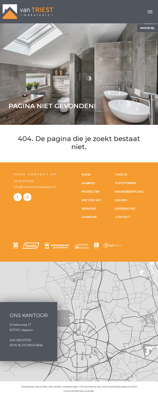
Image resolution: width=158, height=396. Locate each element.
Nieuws (121, 200)
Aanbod (88, 183)
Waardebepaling (129, 191)
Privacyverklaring (90, 386)
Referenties (125, 208)
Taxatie (121, 174)
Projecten (90, 191)
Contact (122, 217)
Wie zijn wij (91, 200)
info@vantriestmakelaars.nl (35, 187)
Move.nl (147, 28)
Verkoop (88, 208)
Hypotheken (125, 183)
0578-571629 (23, 181)
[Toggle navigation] (150, 12)
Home (86, 174)
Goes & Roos (41, 386)
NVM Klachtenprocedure (116, 386)
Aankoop (89, 217)
